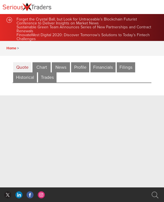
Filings (126, 67)
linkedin (30, 194)
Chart (41, 67)
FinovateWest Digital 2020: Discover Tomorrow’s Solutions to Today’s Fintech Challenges (83, 37)
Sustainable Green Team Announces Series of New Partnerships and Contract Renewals (84, 29)
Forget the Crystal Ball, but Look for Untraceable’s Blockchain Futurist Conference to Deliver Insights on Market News (77, 21)
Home (11, 48)
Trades (47, 77)
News (60, 67)
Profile (80, 67)
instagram (41, 194)
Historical (25, 77)
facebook (18, 194)
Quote (22, 67)
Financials (103, 67)
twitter (7, 194)
